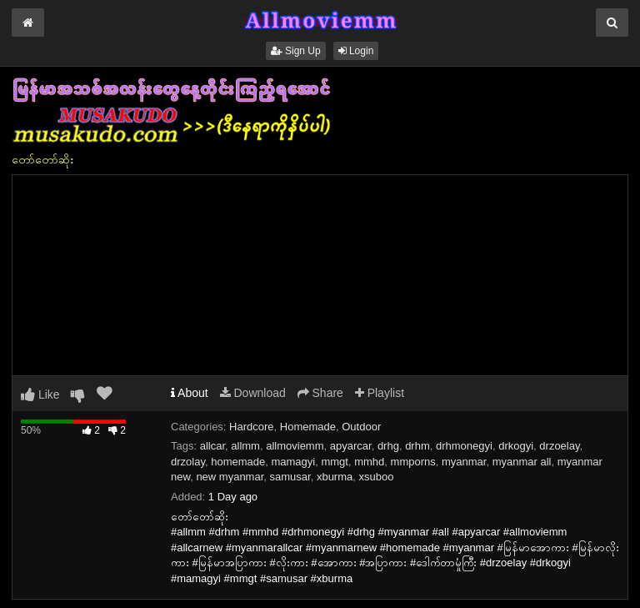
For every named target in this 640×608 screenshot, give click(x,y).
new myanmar (229, 476)
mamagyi (293, 461)
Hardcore (251, 426)
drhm (417, 446)
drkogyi (515, 446)
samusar (290, 476)
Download (253, 392)
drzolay (188, 461)
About (189, 392)
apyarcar (351, 446)
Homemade (308, 426)
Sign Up (296, 51)
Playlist (379, 392)
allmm (245, 446)
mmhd (369, 461)
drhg (388, 446)
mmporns (413, 461)
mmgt (334, 461)
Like (40, 394)
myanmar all (522, 461)
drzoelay (559, 446)
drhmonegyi (464, 446)
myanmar (464, 461)
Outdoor (361, 426)
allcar (212, 446)
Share (320, 392)
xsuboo (376, 476)
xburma (334, 476)
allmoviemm (294, 446)
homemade (238, 461)
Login (356, 51)
